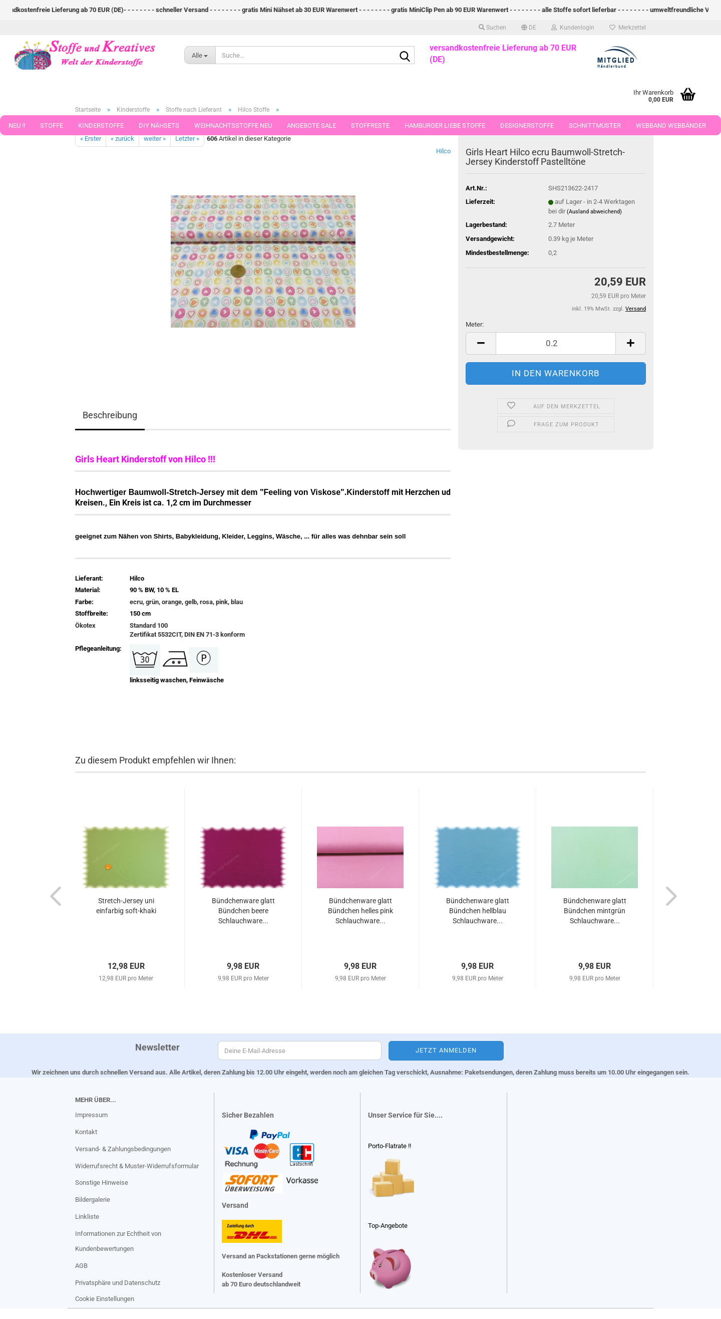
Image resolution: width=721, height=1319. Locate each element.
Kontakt (86, 1132)
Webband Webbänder (671, 125)
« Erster (90, 138)
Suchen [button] (492, 27)
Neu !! (17, 125)
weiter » (155, 138)
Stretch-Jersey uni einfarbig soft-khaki (126, 906)
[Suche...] (200, 55)
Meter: (475, 324)
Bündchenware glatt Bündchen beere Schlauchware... (243, 911)
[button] (529, 27)
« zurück (122, 138)
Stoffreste (370, 125)
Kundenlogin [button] (572, 27)
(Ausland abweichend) (594, 211)
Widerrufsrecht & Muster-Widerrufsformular (137, 1166)
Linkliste (87, 1216)
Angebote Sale (311, 125)
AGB (81, 1265)
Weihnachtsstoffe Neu (233, 125)
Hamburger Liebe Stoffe (445, 125)
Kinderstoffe (101, 125)
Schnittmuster (595, 125)
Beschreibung (110, 415)
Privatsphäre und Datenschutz (117, 1282)
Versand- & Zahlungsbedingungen (123, 1149)
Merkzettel (627, 27)
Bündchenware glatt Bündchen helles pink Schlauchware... (360, 911)
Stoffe (51, 125)
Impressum (91, 1115)
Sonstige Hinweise (101, 1182)
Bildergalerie (92, 1199)
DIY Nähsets (159, 125)
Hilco (443, 151)
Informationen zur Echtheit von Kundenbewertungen (118, 1241)
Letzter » (187, 138)
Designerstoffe (527, 125)
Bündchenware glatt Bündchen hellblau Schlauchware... (477, 911)
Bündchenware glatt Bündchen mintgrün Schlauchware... (594, 911)
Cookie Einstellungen (104, 1298)
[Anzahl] (556, 343)
